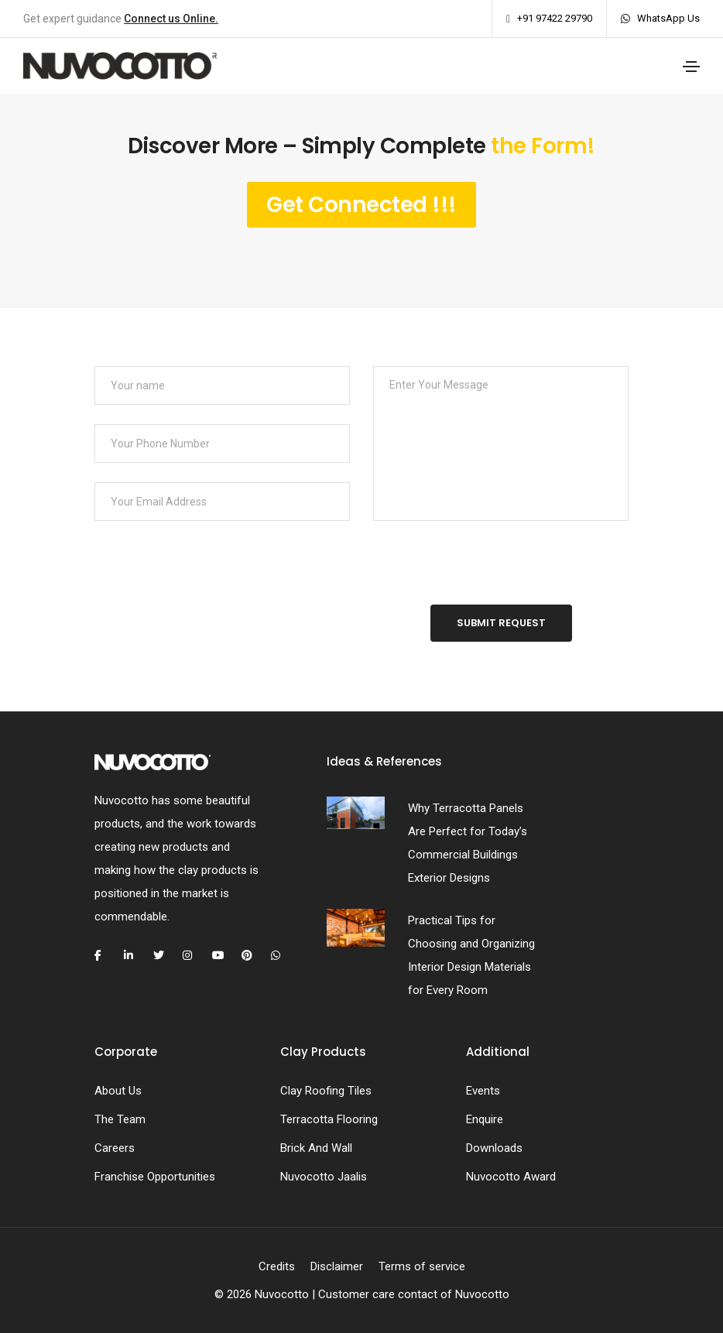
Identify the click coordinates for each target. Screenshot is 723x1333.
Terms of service (422, 1266)
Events (483, 1091)
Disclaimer (336, 1266)
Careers (114, 1148)
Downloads (494, 1148)
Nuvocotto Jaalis (323, 1177)
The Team (120, 1119)
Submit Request (501, 622)
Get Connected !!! (361, 205)
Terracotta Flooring (329, 1119)
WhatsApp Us (668, 18)
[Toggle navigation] (691, 66)
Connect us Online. (171, 18)
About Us (118, 1091)
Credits (277, 1266)
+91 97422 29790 (554, 18)
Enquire (484, 1119)
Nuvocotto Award (511, 1177)
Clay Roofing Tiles (326, 1091)
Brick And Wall (316, 1148)
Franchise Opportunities (154, 1177)
